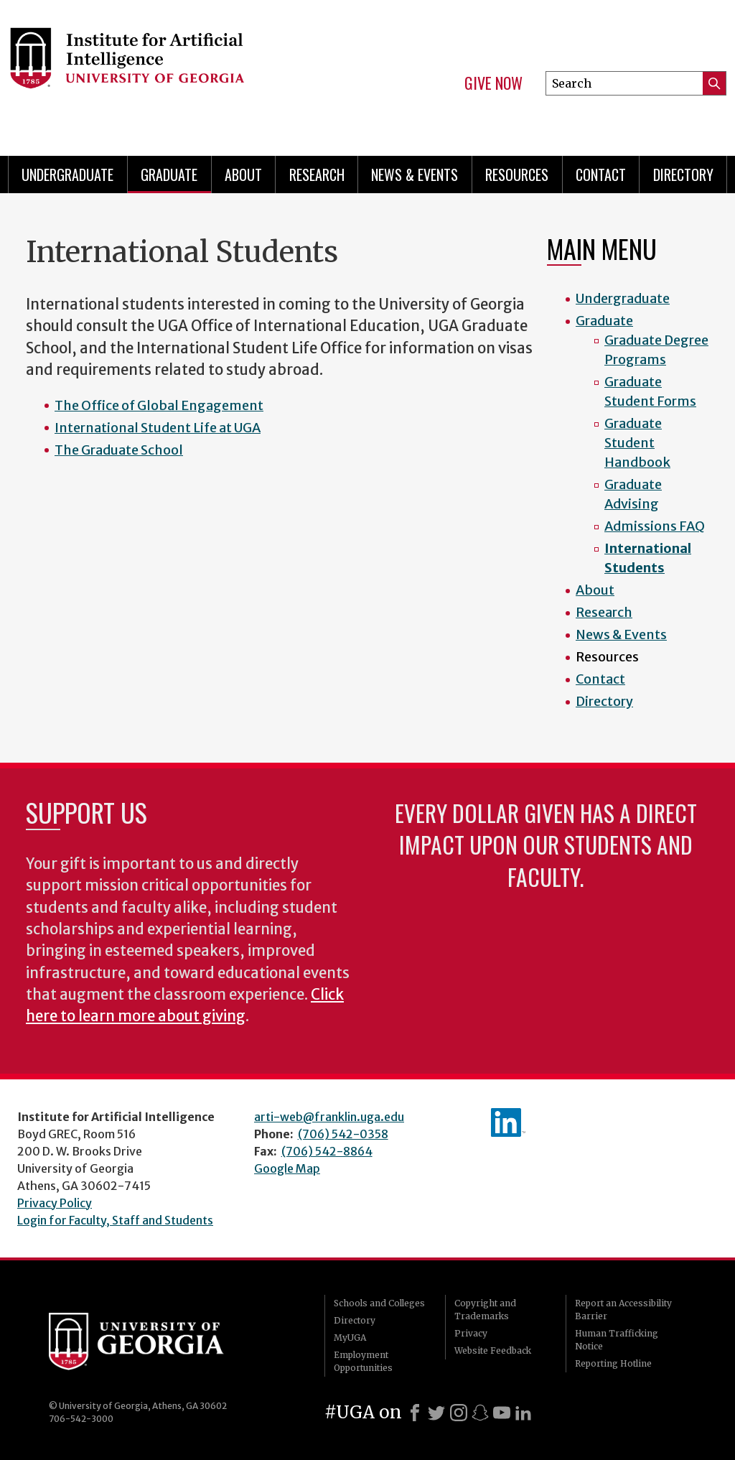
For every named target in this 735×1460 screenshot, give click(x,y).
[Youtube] (501, 1412)
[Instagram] (458, 1412)
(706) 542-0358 (343, 1134)
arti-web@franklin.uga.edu (329, 1117)
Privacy (470, 1333)
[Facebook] (414, 1412)
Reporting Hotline (613, 1363)
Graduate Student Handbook (637, 442)
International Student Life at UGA (158, 427)
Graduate (169, 174)
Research (317, 174)
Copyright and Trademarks (485, 1309)
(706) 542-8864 (327, 1151)
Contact (601, 174)
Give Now (493, 83)
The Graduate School (119, 450)
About (243, 174)
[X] (436, 1412)
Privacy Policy (54, 1203)
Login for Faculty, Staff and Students (115, 1220)
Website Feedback (492, 1350)
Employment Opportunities (363, 1361)
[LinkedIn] (523, 1412)
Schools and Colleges (379, 1303)
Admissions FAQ (654, 526)
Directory (683, 174)
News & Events (414, 174)
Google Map (287, 1168)
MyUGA (350, 1337)
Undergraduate (67, 174)
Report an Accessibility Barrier (623, 1309)
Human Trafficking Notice (616, 1340)
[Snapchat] (480, 1412)
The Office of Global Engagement (159, 405)
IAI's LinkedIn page (508, 1122)
